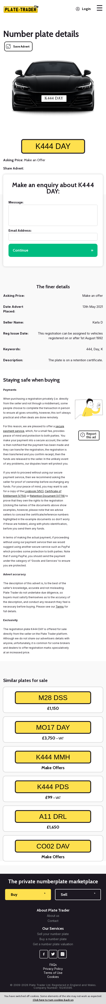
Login (86, 9)
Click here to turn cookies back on (53, 999)
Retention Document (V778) (47, 495)
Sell (78, 894)
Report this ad (91, 435)
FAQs (53, 964)
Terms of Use (53, 973)
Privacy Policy (53, 968)
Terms (60, 606)
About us (53, 915)
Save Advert (21, 46)
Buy (28, 894)
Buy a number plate (53, 939)
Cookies (53, 977)
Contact (53, 920)
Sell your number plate (53, 934)
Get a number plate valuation (53, 944)
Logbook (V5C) (34, 491)
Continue (53, 250)
